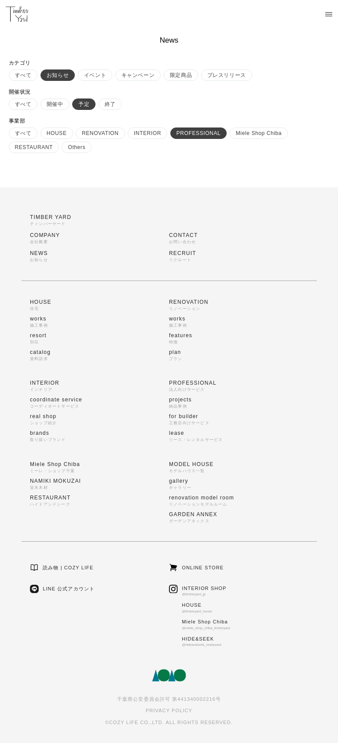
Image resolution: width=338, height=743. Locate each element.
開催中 (55, 104)
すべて (23, 75)
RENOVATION (100, 133)
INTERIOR (147, 133)
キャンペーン (138, 75)
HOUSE (57, 133)
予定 (83, 104)
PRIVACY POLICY (169, 710)
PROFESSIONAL (198, 133)
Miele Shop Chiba (259, 133)
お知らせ (58, 75)
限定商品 (181, 75)
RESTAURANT (34, 147)
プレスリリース (226, 75)
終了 (110, 104)
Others (76, 147)
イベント (95, 75)
